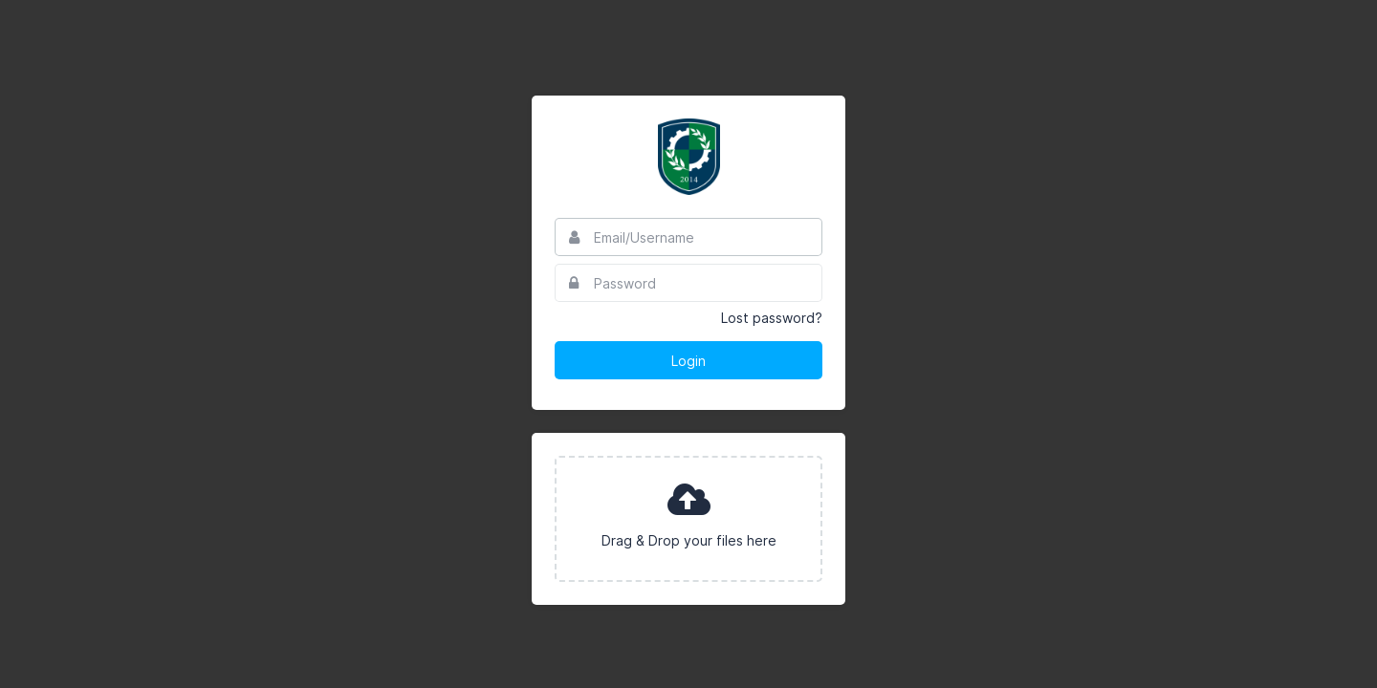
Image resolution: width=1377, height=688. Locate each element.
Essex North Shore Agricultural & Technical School (688, 156)
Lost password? (771, 318)
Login (688, 361)
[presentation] (688, 519)
